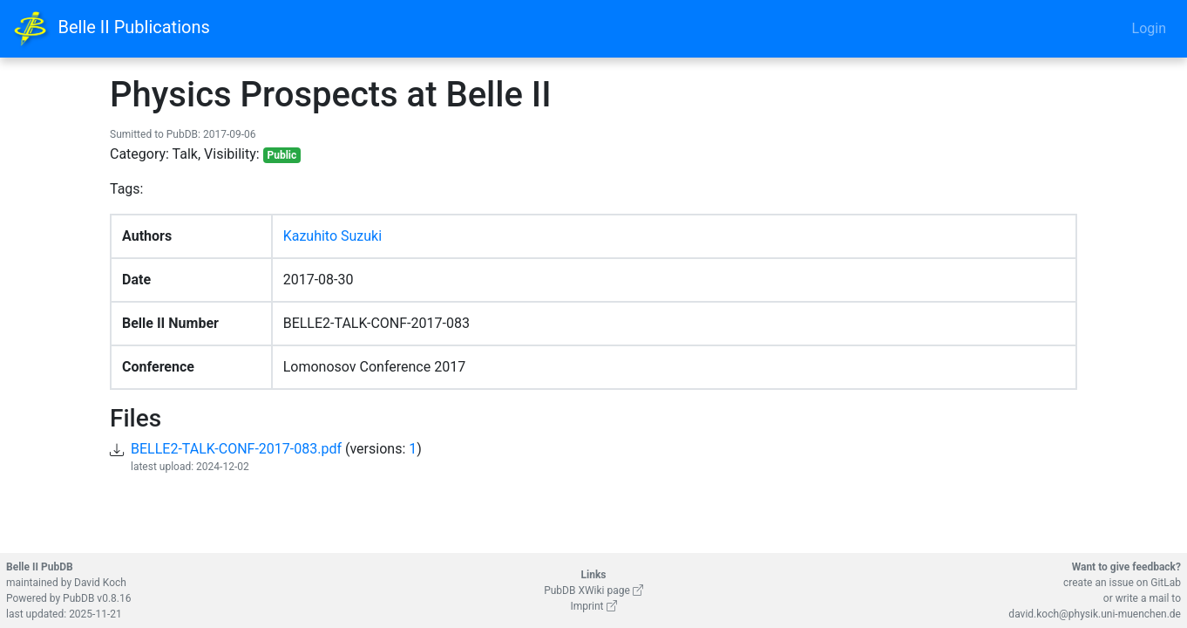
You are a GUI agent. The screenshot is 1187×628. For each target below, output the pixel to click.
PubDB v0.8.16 (97, 598)
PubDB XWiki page (593, 590)
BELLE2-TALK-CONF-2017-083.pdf (236, 448)
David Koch (100, 583)
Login (1149, 28)
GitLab (1165, 583)
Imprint (593, 606)
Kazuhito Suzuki (332, 236)
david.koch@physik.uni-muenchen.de (1094, 614)
